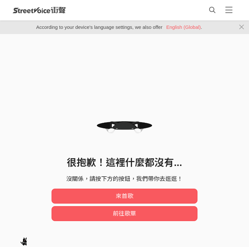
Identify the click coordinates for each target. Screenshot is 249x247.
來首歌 (124, 196)
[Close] (241, 27)
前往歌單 (124, 213)
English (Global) (183, 27)
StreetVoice (39, 10)
